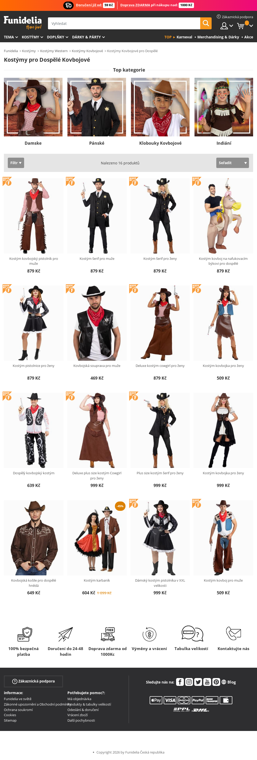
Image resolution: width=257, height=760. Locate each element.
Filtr (14, 162)
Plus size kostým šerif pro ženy (160, 473)
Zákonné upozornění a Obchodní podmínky (37, 704)
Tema (9, 36)
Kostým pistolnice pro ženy (33, 365)
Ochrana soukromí (18, 709)
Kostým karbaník (97, 580)
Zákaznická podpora (33, 681)
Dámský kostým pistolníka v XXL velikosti (160, 583)
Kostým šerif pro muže (97, 258)
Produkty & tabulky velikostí (89, 704)
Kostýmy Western (54, 50)
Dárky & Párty (86, 36)
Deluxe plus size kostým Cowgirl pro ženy (96, 475)
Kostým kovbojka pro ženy (223, 365)
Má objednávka (79, 698)
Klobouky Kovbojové (160, 143)
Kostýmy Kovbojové (87, 50)
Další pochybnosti (81, 720)
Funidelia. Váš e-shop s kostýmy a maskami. (22, 23)
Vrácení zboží (77, 715)
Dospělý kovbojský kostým (33, 473)
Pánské (96, 143)
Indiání (224, 143)
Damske (33, 143)
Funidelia (11, 50)
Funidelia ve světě (17, 698)
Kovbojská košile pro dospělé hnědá (33, 583)
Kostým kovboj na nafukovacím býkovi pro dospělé (223, 261)
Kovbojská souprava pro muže (96, 365)
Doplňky (55, 36)
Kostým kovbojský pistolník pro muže (33, 261)
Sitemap (10, 720)
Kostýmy (30, 36)
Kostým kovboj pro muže (223, 580)
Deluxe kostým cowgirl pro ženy (160, 365)
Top (168, 36)
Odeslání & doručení (83, 709)
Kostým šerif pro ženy (160, 258)
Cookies (10, 715)
